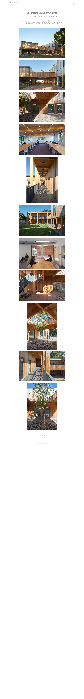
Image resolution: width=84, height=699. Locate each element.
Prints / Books (57, 2)
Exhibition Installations (36, 2)
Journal (72, 2)
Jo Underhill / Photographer (15, 3)
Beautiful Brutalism (47, 2)
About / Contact (64, 2)
